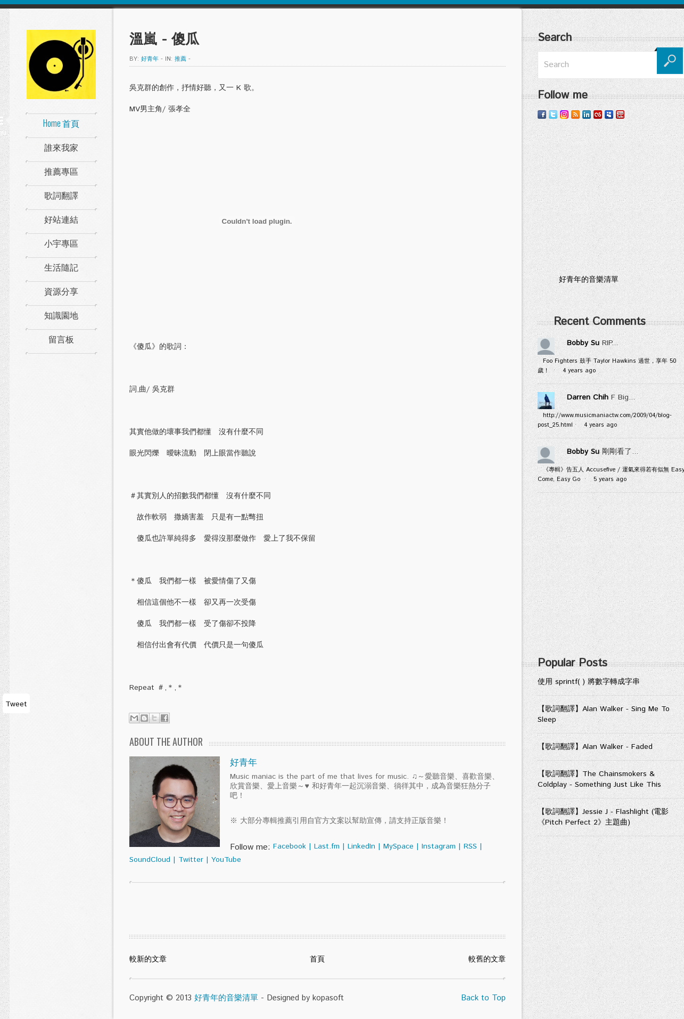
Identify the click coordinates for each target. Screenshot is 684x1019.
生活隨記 (61, 266)
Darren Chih (587, 397)
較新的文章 (148, 959)
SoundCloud (149, 859)
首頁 (317, 959)
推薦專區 (61, 171)
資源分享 (61, 290)
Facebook (289, 846)
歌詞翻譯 (61, 195)
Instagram (439, 846)
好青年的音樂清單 (226, 998)
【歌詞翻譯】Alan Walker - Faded (595, 746)
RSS (470, 846)
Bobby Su (583, 343)
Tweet (16, 704)
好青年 (150, 59)
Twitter (190, 859)
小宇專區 (61, 243)
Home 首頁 (61, 123)
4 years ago (579, 370)
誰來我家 (61, 147)
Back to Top (483, 998)
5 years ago (610, 479)
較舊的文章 (487, 959)
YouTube (226, 859)
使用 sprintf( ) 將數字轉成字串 (589, 681)
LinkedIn (361, 846)
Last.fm (327, 846)
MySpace (398, 846)
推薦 (180, 59)
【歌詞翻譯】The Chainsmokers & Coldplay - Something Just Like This (599, 779)
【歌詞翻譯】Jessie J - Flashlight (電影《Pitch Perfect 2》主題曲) (603, 817)
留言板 (61, 338)
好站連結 (61, 219)
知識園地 (61, 314)
